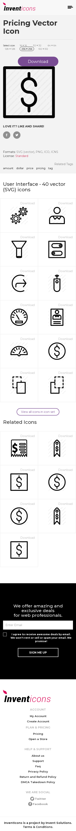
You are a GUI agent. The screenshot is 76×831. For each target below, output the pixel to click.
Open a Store (38, 739)
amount (8, 168)
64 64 (52, 45)
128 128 (10, 48)
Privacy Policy (38, 771)
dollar (20, 168)
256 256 (26, 48)
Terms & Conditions (37, 827)
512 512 (43, 48)
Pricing (38, 733)
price (30, 168)
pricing (40, 168)
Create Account (38, 721)
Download (27, 203)
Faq (38, 766)
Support (38, 761)
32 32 (37, 45)
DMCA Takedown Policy (38, 782)
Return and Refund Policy (38, 776)
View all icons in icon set (38, 412)
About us (38, 755)
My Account (38, 716)
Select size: (9, 45)
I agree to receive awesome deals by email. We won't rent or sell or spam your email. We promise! (41, 638)
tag (50, 168)
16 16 (23, 45)
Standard (21, 156)
